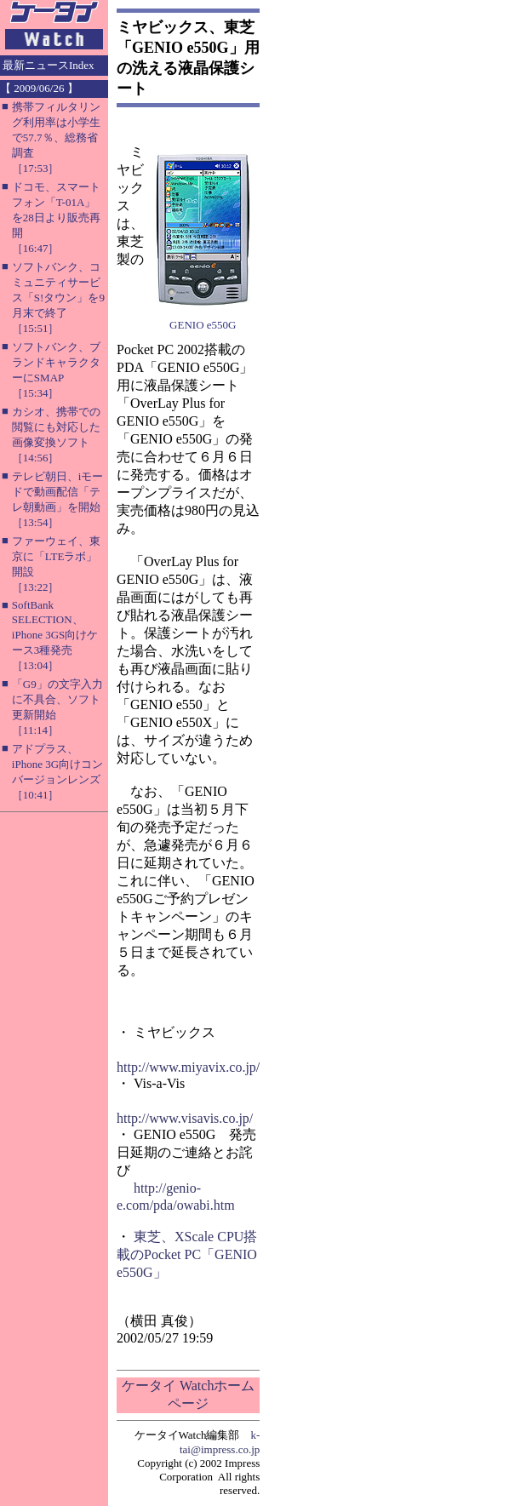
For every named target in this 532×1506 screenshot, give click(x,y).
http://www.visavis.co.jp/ (185, 1118)
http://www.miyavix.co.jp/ (188, 1067)
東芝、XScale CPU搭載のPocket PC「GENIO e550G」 (187, 1254)
